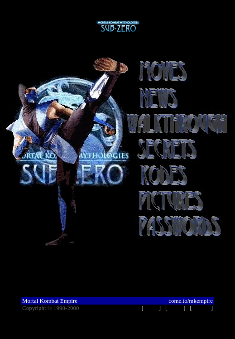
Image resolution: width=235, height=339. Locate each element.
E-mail (201, 308)
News (175, 308)
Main (151, 308)
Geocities (92, 308)
